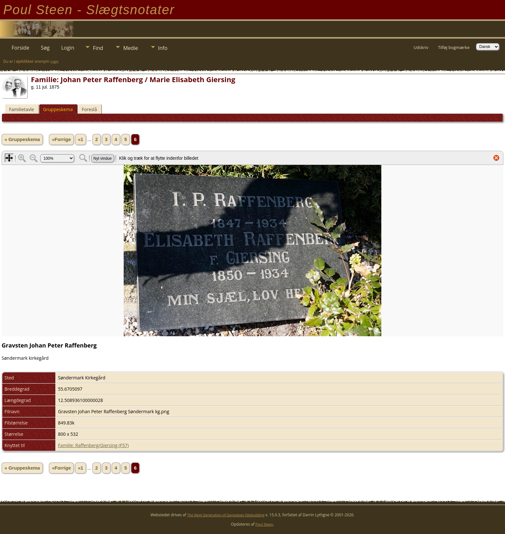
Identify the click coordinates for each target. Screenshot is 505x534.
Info (162, 48)
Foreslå (89, 109)
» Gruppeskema (22, 139)
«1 (80, 139)
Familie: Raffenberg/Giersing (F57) (93, 445)
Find (98, 48)
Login (67, 47)
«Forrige (61, 139)
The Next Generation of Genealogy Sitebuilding (225, 514)
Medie (130, 48)
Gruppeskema (58, 109)
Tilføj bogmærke (454, 47)
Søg (45, 47)
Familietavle (21, 109)
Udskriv (421, 47)
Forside (20, 47)
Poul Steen (264, 524)
